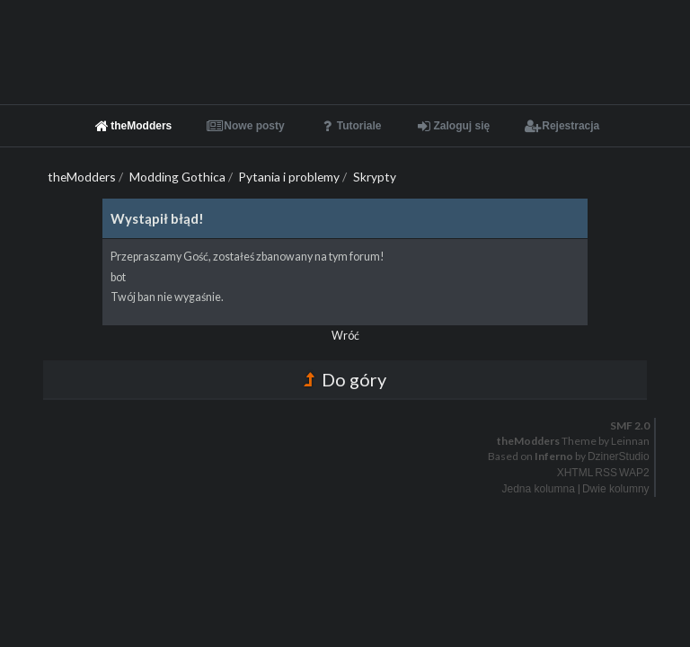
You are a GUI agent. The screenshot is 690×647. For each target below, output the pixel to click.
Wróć (345, 335)
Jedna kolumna (538, 489)
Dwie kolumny (616, 489)
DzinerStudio (619, 456)
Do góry (345, 379)
